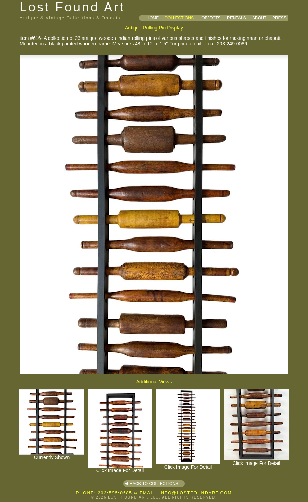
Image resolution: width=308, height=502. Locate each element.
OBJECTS (210, 18)
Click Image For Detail (120, 468)
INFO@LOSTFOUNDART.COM (195, 493)
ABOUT (259, 18)
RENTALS (236, 18)
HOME (152, 18)
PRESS (279, 18)
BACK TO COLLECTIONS (154, 483)
